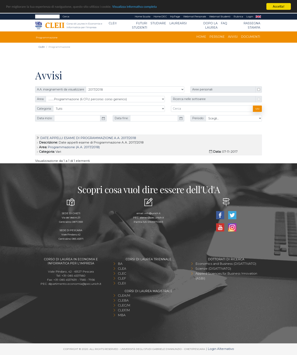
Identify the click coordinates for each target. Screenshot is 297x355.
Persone (217, 37)
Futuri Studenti (139, 25)
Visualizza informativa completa (134, 6)
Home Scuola (142, 16)
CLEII (113, 23)
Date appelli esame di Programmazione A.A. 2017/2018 (88, 138)
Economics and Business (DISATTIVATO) (225, 264)
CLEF (122, 278)
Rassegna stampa (251, 25)
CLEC (122, 273)
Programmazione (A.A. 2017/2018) (74, 147)
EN (258, 16)
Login (249, 16)
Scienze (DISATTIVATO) (213, 268)
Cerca (66, 16)
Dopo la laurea (210, 25)
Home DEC (160, 16)
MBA (122, 315)
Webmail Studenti (219, 16)
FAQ (224, 23)
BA (120, 264)
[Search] (47, 16)
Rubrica (238, 16)
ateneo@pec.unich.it (152, 217)
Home (201, 37)
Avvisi (233, 37)
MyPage (175, 16)
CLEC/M (124, 305)
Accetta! (279, 6)
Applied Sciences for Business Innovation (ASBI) (226, 276)
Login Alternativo (221, 349)
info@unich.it (152, 213)
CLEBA (123, 300)
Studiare (158, 23)
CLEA (122, 268)
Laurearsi (178, 23)
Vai (257, 108)
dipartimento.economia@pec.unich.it (74, 284)
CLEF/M (124, 310)
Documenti (250, 37)
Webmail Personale (194, 16)
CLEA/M (124, 295)
